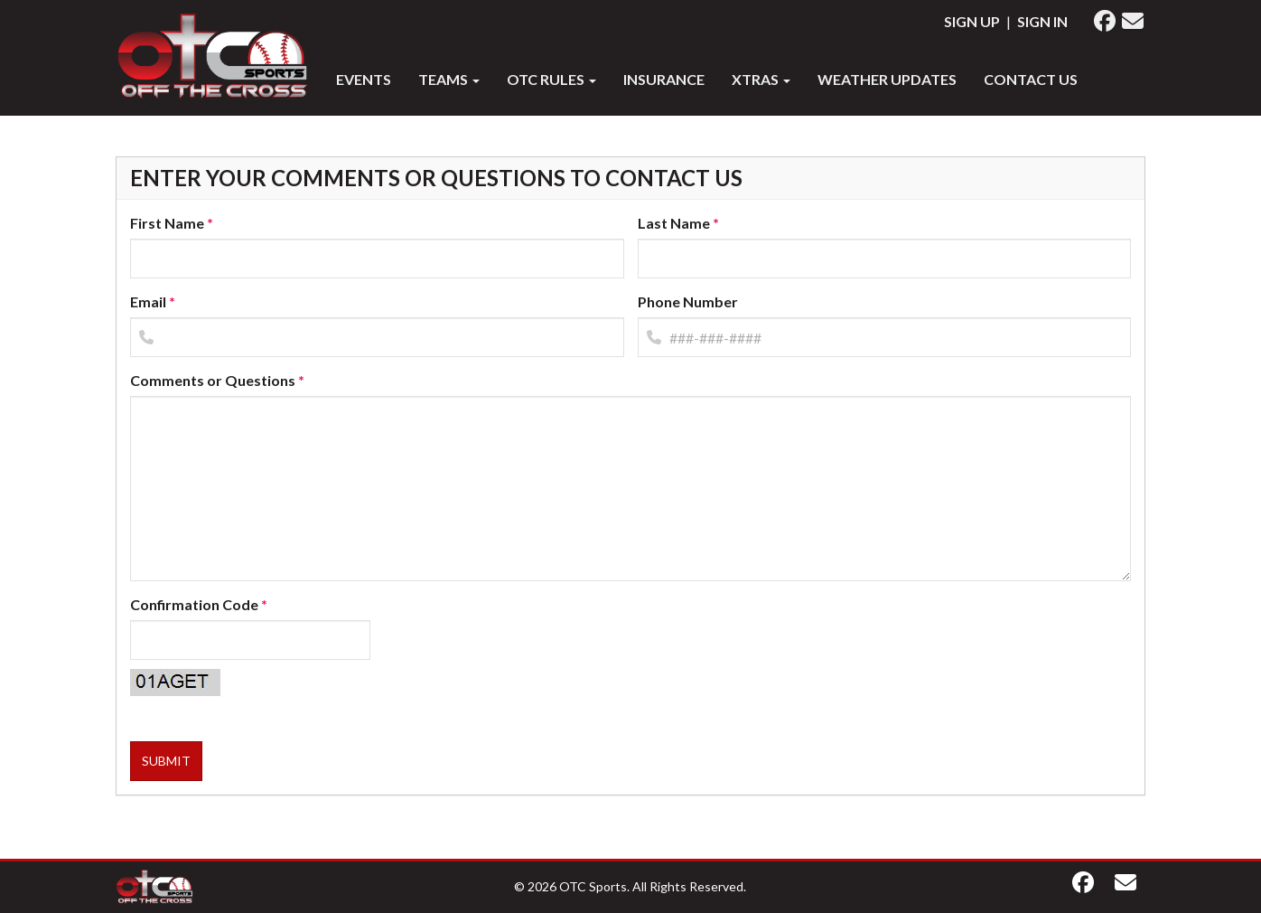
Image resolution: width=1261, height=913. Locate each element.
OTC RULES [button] (551, 79)
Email (148, 301)
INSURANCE (664, 79)
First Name (167, 222)
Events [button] (363, 79)
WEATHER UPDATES (887, 79)
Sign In (1042, 21)
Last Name (674, 222)
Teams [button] (449, 79)
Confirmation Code (194, 604)
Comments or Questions (212, 380)
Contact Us (1031, 79)
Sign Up (972, 21)
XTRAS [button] (761, 79)
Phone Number (688, 301)
